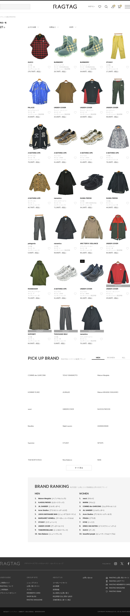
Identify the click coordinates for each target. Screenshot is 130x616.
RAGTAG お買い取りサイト (119, 578)
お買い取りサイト (33, 586)
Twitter (122, 563)
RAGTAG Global (115, 591)
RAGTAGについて (6, 586)
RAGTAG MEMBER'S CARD (119, 584)
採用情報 (56, 590)
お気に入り (99, 6)
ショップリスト (32, 583)
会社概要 (56, 586)
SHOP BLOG (31, 596)
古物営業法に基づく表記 (62, 600)
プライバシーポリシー (8, 593)
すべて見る (79, 468)
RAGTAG (10, 563)
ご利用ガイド (5, 583)
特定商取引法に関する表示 (62, 596)
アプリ (29, 590)
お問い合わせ (88, 578)
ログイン (91, 6)
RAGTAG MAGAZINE (34, 600)
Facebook (128, 563)
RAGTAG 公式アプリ (117, 581)
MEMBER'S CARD (33, 593)
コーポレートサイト (60, 583)
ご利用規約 (4, 590)
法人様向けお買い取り (61, 593)
